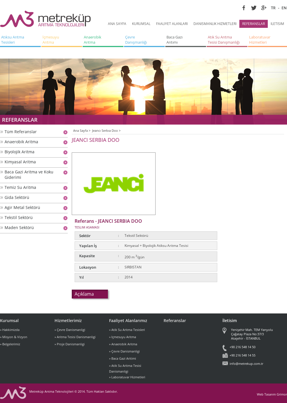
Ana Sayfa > (81, 130)
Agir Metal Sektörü (22, 207)
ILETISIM (277, 23)
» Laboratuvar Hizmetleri (127, 377)
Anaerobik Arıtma (93, 39)
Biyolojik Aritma (19, 151)
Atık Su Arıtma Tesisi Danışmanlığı (224, 39)
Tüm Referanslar (21, 131)
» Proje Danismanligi (70, 344)
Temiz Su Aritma (20, 187)
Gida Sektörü (17, 197)
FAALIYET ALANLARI (172, 23)
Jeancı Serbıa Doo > (106, 130)
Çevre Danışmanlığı (136, 39)
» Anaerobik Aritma (123, 344)
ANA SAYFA (117, 23)
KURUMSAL (141, 23)
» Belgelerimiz (10, 344)
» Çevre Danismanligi (70, 330)
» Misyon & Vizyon (13, 337)
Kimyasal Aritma (20, 161)
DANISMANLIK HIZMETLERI (214, 23)
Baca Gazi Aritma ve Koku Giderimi (29, 174)
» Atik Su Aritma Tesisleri (127, 330)
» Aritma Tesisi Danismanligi (75, 337)
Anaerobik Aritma (21, 141)
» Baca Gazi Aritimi (122, 358)
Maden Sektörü (19, 227)
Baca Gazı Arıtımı (174, 39)
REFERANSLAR (253, 23)
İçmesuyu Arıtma (51, 39)
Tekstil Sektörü (19, 217)
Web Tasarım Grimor (272, 394)
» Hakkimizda (10, 330)
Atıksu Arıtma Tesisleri (13, 39)
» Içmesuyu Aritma (122, 337)
